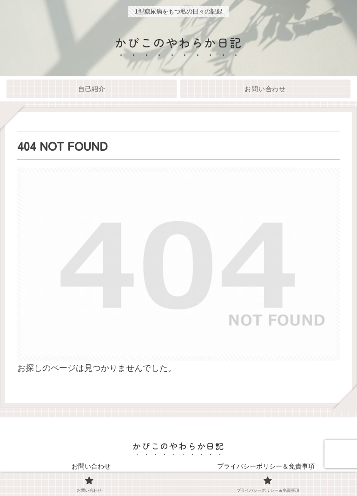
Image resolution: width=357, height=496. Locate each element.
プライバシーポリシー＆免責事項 (266, 466)
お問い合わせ (91, 466)
